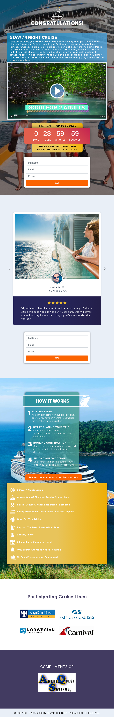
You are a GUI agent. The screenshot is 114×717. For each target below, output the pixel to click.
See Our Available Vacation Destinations (54, 477)
